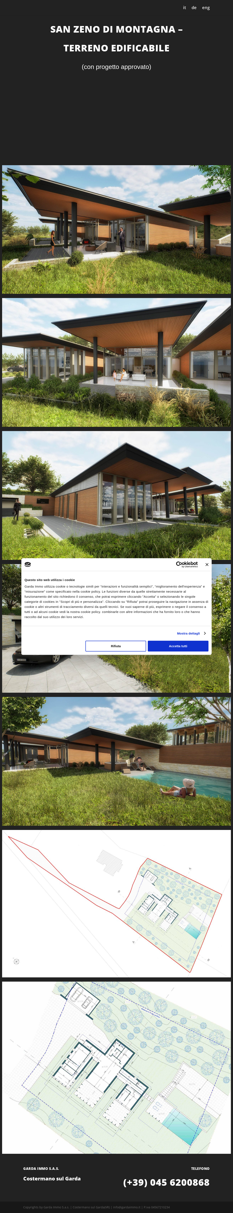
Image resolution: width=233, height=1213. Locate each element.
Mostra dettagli (188, 633)
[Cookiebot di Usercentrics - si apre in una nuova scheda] (179, 564)
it (184, 8)
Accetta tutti (178, 646)
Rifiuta (116, 646)
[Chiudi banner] (207, 564)
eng (206, 8)
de (194, 8)
